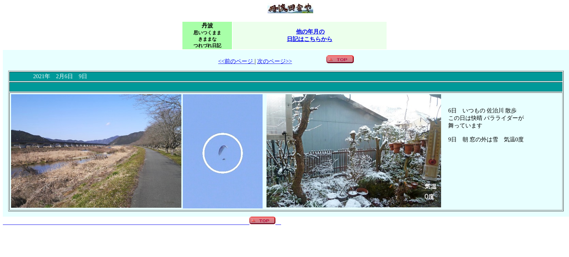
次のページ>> (274, 61)
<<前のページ (236, 61)
